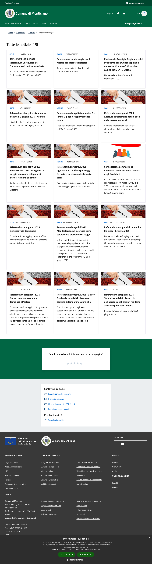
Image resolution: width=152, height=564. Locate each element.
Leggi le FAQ (46, 509)
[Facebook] (116, 13)
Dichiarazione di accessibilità (88, 518)
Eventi (115, 487)
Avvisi (12, 54)
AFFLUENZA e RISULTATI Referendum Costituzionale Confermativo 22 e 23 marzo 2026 (27, 62)
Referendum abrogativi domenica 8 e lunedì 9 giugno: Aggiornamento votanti (76, 116)
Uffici (7, 471)
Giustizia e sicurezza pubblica (88, 466)
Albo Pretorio (82, 505)
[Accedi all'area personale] (135, 3)
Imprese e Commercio (49, 475)
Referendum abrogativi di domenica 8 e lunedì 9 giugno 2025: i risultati (28, 114)
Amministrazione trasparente (89, 501)
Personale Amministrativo (15, 484)
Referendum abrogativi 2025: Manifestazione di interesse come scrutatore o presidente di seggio (74, 230)
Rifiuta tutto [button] (85, 554)
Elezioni (31, 32)
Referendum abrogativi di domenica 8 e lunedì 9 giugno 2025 (122, 229)
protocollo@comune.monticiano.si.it (20, 517)
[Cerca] (144, 13)
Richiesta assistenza (49, 514)
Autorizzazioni (82, 484)
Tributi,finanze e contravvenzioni (90, 471)
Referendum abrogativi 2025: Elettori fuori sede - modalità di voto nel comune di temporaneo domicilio (76, 298)
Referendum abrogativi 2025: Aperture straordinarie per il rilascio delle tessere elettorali (122, 116)
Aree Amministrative (13, 466)
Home (10, 32)
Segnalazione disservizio (51, 505)
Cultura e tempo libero (50, 466)
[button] (76, 560)
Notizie (12, 108)
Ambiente (81, 475)
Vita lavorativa (47, 471)
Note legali (81, 514)
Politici (8, 479)
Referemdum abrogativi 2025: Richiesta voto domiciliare (25, 229)
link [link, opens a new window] (99, 549)
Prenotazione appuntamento (52, 501)
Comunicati (117, 466)
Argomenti (20, 32)
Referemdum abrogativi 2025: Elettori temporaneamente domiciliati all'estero (25, 298)
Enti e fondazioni (12, 475)
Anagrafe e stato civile (50, 462)
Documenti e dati (12, 488)
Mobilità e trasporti (49, 484)
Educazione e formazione (87, 462)
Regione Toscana (12, 3)
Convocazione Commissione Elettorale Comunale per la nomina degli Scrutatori (122, 170)
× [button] (149, 538)
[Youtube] (122, 13)
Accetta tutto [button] (67, 555)
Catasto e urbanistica (49, 479)
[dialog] (76, 549)
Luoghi (115, 483)
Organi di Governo (12, 462)
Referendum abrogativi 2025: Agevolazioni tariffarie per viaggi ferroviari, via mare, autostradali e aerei (74, 172)
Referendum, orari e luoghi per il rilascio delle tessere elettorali (73, 60)
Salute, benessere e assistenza (89, 479)
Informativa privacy (84, 509)
